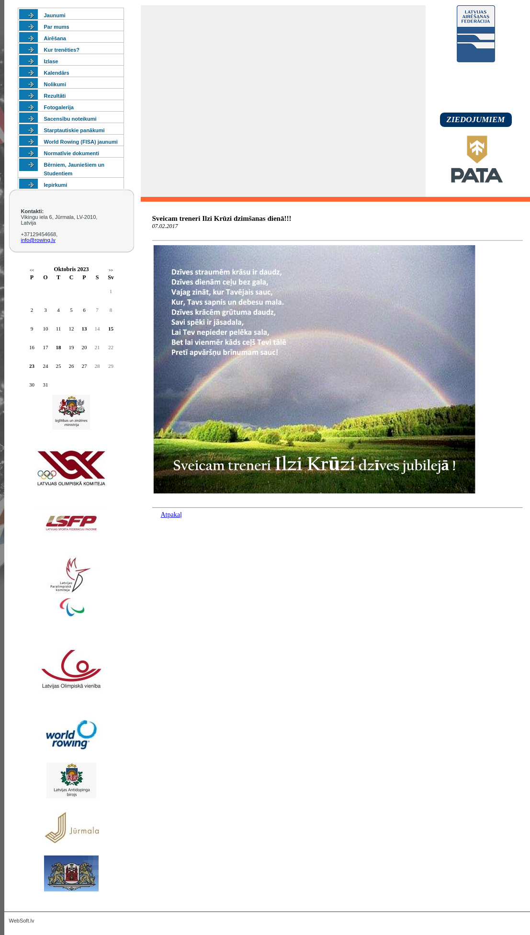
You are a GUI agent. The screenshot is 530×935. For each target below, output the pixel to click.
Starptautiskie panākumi (74, 130)
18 (58, 347)
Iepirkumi (56, 185)
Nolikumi (55, 84)
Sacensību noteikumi (70, 119)
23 (31, 366)
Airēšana (55, 38)
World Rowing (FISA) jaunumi (81, 142)
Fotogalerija (59, 107)
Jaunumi (55, 15)
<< (32, 270)
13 (84, 328)
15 (110, 328)
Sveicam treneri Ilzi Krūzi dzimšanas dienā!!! (222, 218)
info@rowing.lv (38, 240)
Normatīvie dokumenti (72, 153)
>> (111, 270)
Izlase (51, 61)
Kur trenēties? (62, 50)
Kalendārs (56, 73)
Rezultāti (55, 96)
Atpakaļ (171, 514)
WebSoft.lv (21, 921)
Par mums (56, 27)
